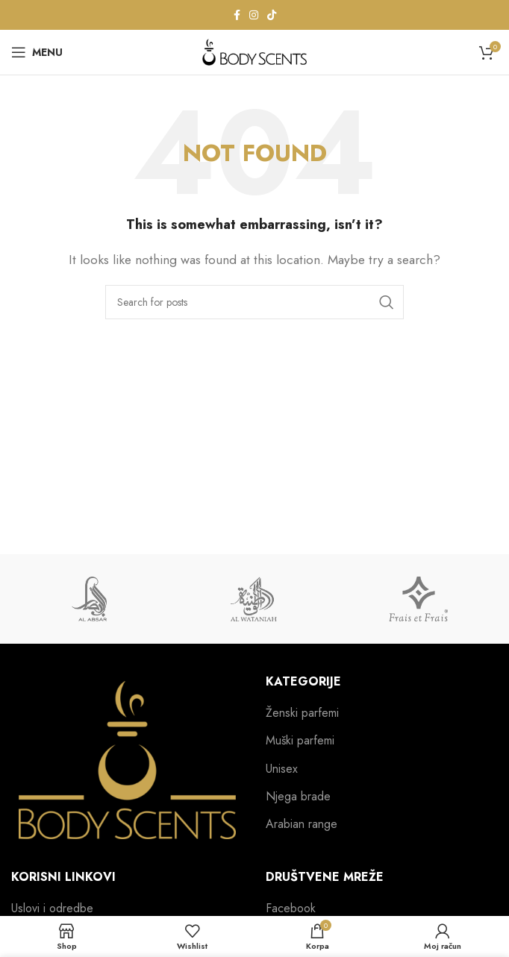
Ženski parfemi (302, 713)
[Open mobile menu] (37, 52)
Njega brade (298, 796)
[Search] (254, 302)
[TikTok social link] (272, 15)
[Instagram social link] (254, 15)
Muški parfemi (300, 740)
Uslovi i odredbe (52, 908)
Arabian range (301, 824)
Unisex (282, 769)
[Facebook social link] (237, 15)
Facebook (291, 908)
